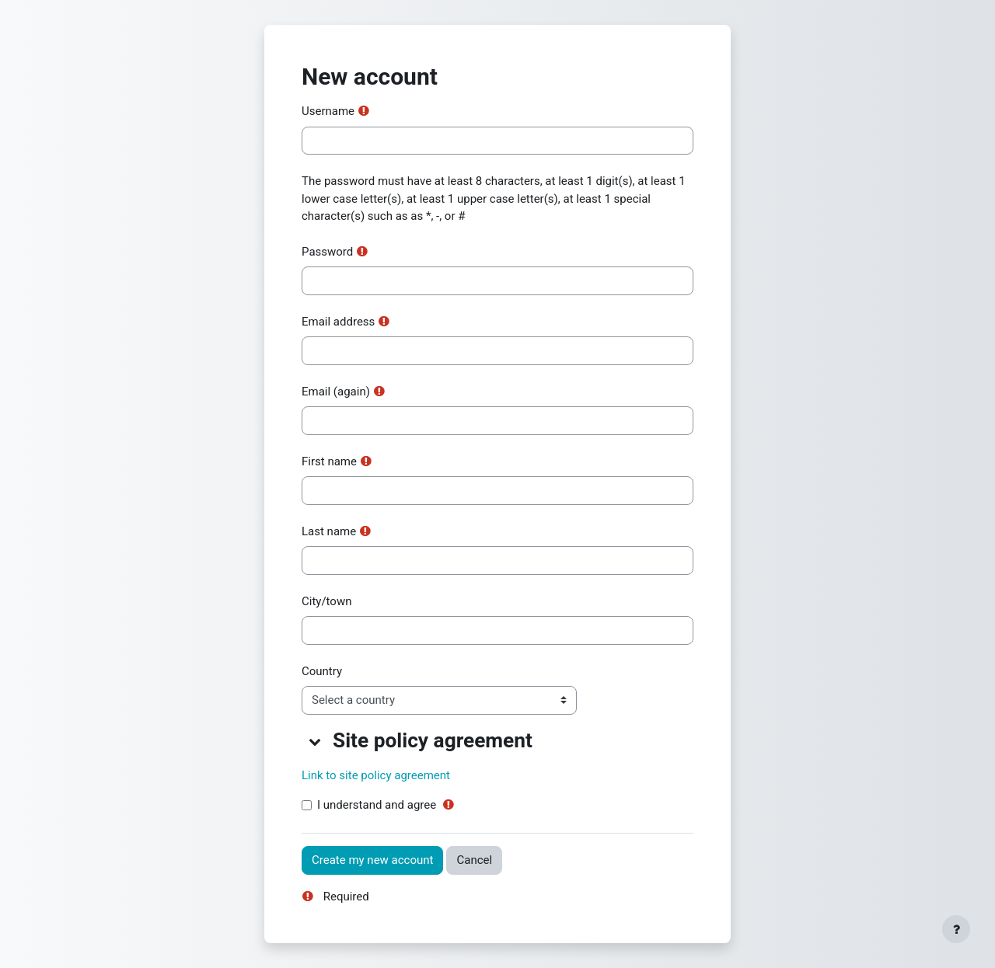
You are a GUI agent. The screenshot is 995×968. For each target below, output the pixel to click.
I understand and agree (376, 805)
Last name (329, 531)
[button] (316, 741)
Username (328, 111)
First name (329, 461)
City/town (326, 601)
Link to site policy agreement (376, 775)
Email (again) (336, 392)
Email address (338, 322)
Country (322, 671)
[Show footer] (956, 929)
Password (327, 252)
